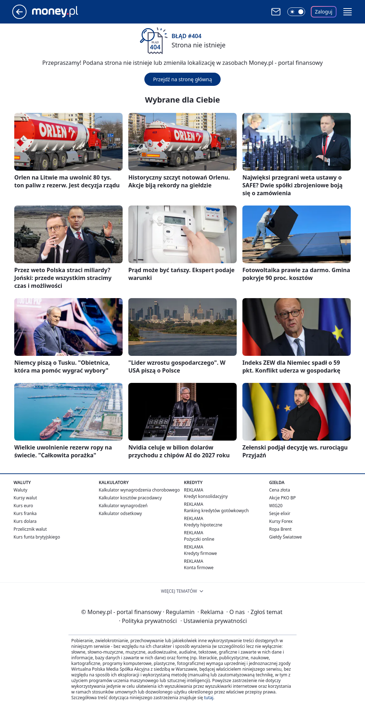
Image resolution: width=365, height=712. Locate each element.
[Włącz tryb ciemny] (296, 11)
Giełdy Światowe (285, 537)
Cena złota (279, 490)
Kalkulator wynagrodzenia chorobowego (139, 490)
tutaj (208, 698)
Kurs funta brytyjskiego (37, 537)
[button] (347, 11)
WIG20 (276, 506)
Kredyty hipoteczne (203, 525)
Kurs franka (25, 513)
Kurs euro (23, 506)
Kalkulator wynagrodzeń (123, 506)
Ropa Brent (280, 529)
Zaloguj (324, 11)
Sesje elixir (279, 513)
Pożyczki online (199, 539)
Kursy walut (25, 498)
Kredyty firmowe (200, 553)
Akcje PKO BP (282, 498)
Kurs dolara (25, 521)
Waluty (20, 490)
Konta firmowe (199, 568)
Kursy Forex (281, 521)
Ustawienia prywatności (213, 621)
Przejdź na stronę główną (182, 79)
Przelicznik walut (30, 529)
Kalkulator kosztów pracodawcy (130, 498)
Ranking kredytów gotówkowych (216, 511)
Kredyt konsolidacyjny (206, 496)
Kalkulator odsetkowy (120, 513)
